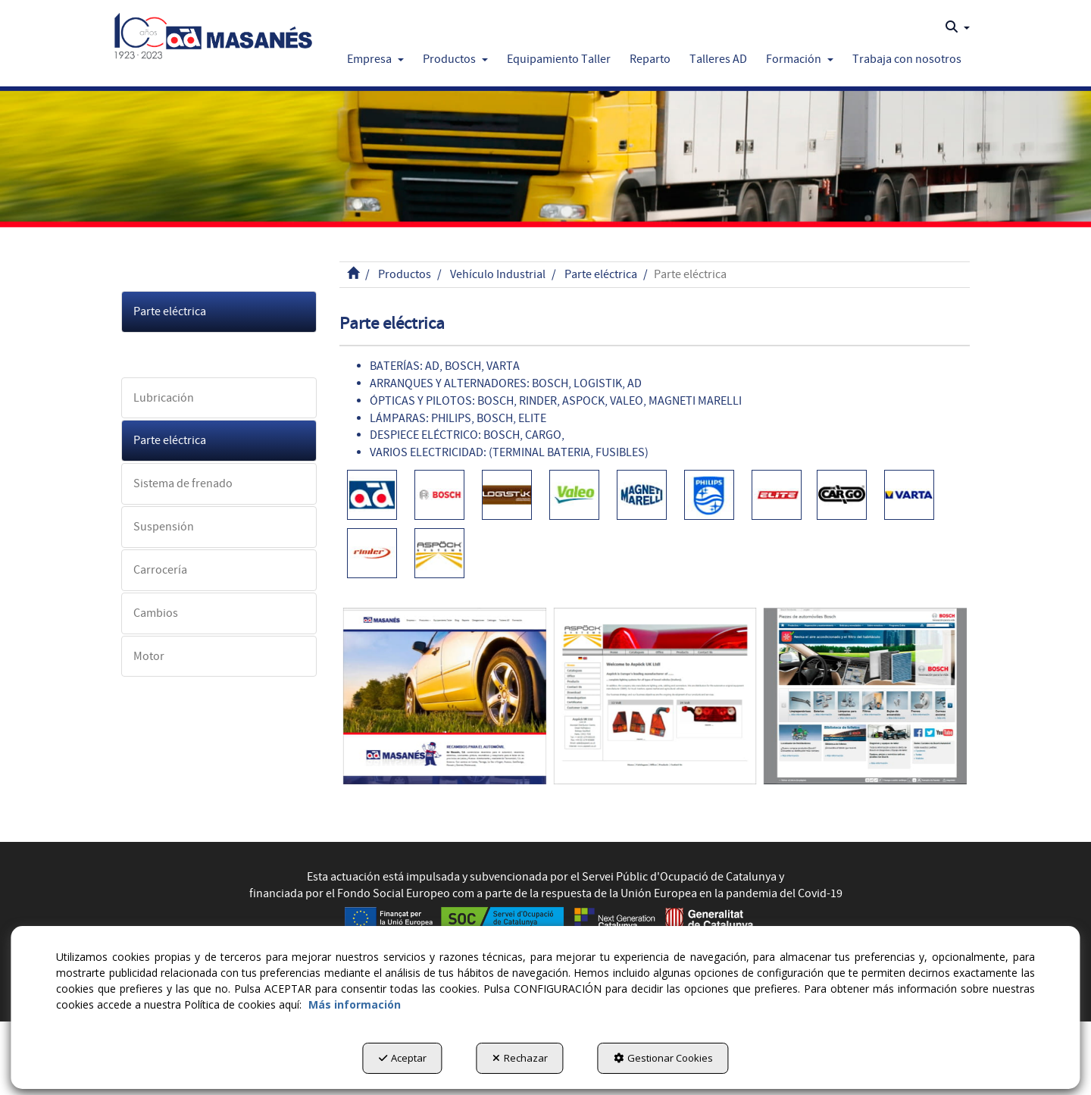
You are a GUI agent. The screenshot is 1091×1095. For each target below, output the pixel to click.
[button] (213, 32)
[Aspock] (655, 696)
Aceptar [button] (403, 1058)
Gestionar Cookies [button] (663, 1058)
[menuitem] (957, 27)
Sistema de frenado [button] (183, 483)
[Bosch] (865, 696)
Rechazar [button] (520, 1058)
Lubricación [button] (163, 397)
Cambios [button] (155, 613)
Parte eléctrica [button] (169, 311)
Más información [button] (354, 1004)
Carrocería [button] (160, 569)
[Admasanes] (444, 696)
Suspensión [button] (163, 526)
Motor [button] (148, 656)
